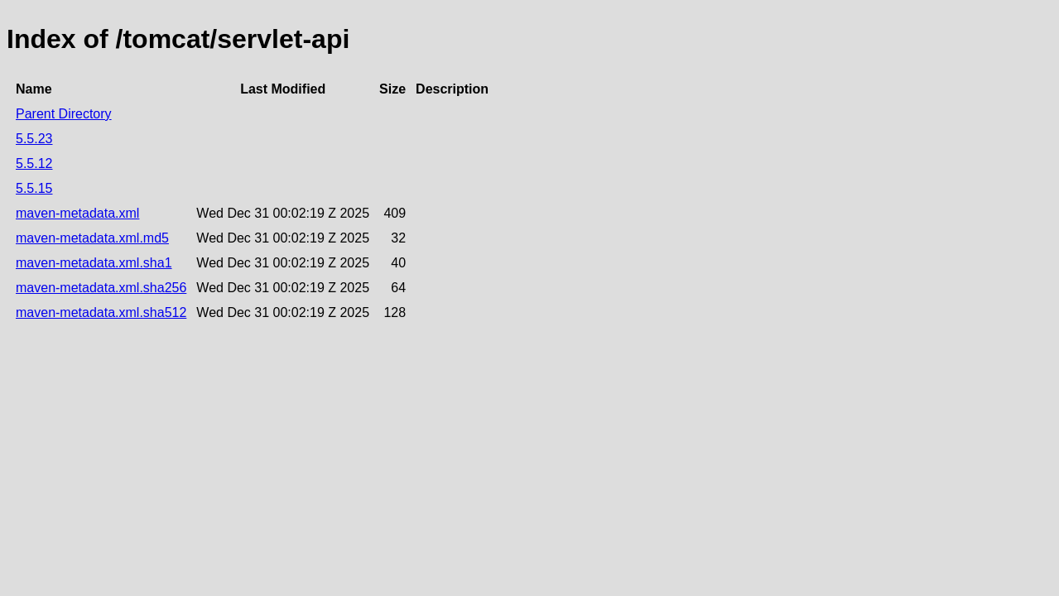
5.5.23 (34, 139)
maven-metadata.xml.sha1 (94, 263)
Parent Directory (64, 114)
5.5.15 (34, 188)
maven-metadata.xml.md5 (92, 238)
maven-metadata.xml (77, 213)
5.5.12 (34, 163)
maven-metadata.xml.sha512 (101, 312)
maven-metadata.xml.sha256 (101, 288)
